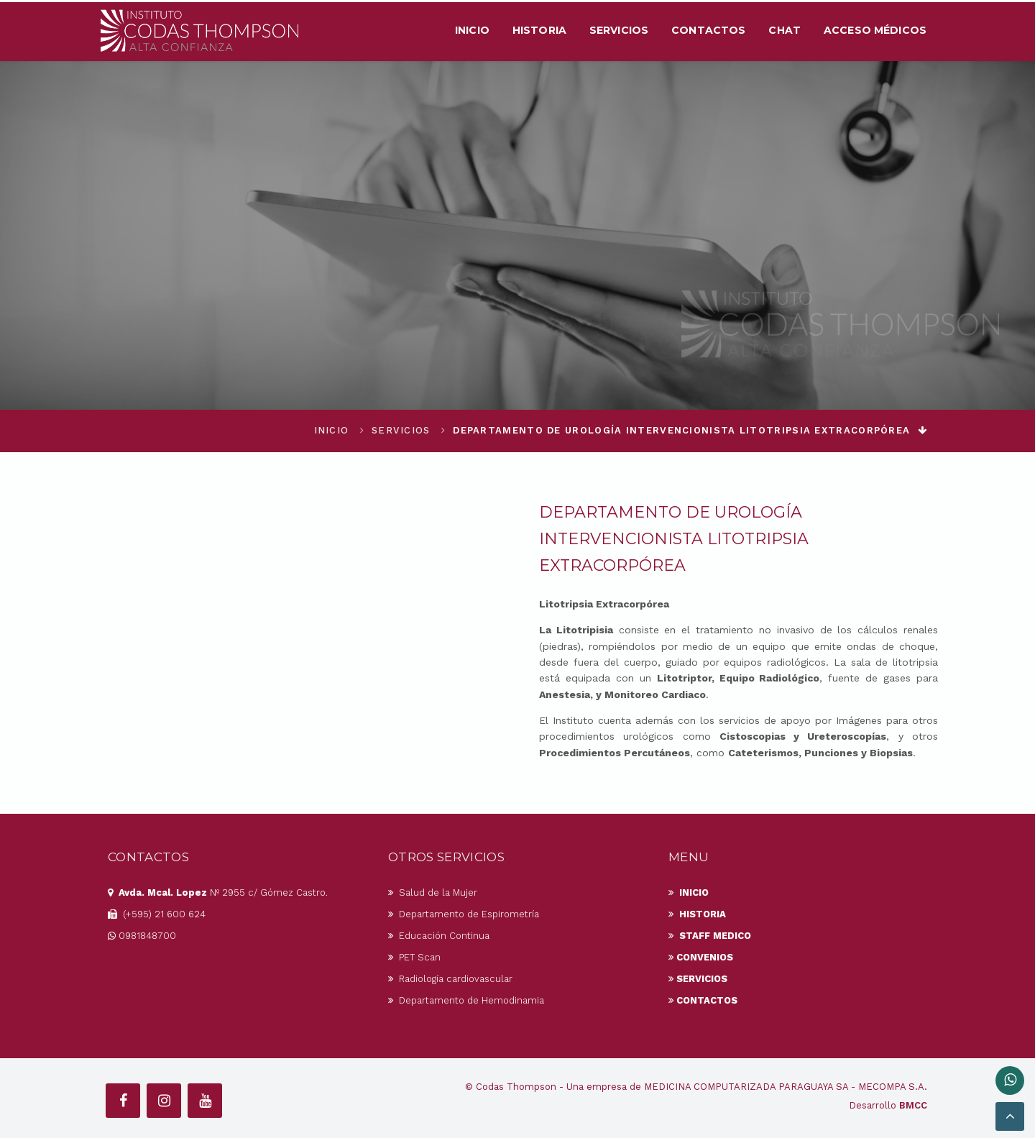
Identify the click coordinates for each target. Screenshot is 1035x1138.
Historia (539, 30)
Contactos (708, 30)
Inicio (472, 30)
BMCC (913, 1105)
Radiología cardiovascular (450, 978)
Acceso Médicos (875, 30)
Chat (784, 30)
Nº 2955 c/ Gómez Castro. (218, 892)
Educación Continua (438, 935)
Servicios (618, 30)
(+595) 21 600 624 (157, 914)
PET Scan (414, 957)
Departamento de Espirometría (463, 914)
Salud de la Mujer (432, 892)
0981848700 (142, 935)
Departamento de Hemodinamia (466, 1000)
